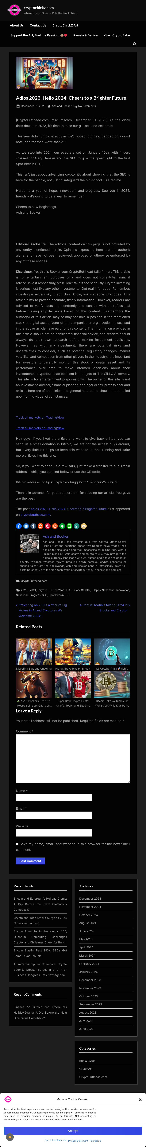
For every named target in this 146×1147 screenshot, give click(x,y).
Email (21, 828)
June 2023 (87, 1047)
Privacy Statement (78, 1140)
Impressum (95, 1140)
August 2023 (88, 1030)
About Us (17, 26)
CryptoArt (86, 1086)
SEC (44, 596)
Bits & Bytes (87, 1078)
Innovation (122, 591)
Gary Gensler (82, 591)
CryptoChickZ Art (65, 26)
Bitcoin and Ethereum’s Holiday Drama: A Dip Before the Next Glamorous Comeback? (40, 923)
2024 (33, 591)
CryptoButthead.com (34, 582)
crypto (43, 591)
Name (22, 810)
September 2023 (91, 1022)
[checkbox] (10, 1137)
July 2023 (86, 1039)
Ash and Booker (61, 106)
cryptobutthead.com (51, 515)
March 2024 (88, 974)
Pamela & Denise (85, 36)
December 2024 (91, 918)
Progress (34, 596)
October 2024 (89, 934)
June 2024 (87, 950)
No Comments (87, 106)
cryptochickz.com (41, 7)
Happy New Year (103, 591)
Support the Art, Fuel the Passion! (38, 36)
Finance (19, 1036)
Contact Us (38, 26)
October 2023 (89, 1014)
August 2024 (88, 942)
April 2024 (86, 966)
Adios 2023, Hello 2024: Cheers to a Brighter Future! (77, 510)
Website (22, 846)
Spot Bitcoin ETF (59, 596)
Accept (73, 1131)
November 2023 (91, 1006)
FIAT (69, 591)
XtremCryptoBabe (117, 36)
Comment (24, 751)
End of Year (56, 591)
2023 (24, 591)
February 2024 (89, 982)
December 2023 (91, 998)
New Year (22, 596)
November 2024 (91, 926)
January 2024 (89, 990)
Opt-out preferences (55, 1140)
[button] (140, 1099)
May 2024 (86, 958)
